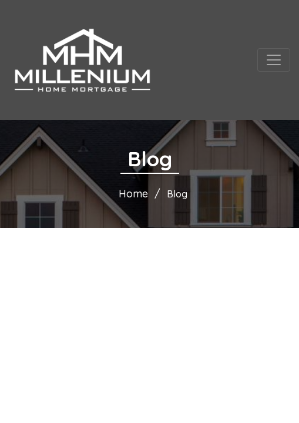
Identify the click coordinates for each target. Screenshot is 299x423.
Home (133, 193)
